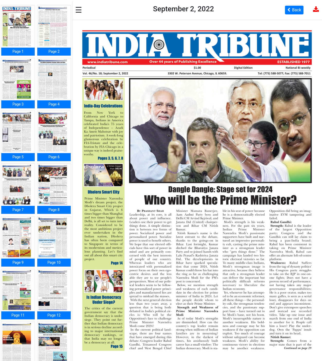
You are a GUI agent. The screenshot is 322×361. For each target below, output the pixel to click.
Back (294, 9)
